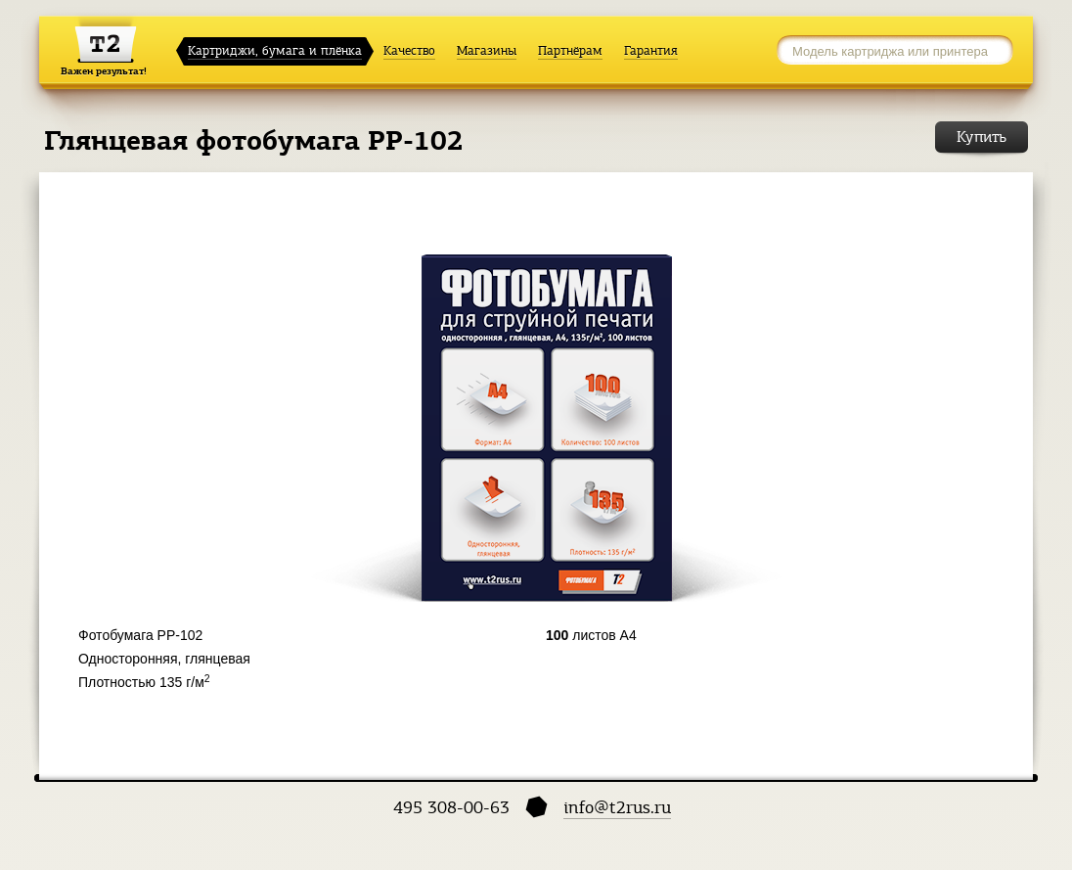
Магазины (486, 51)
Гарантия (651, 51)
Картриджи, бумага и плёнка (275, 51)
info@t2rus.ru (617, 807)
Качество (409, 51)
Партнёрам (570, 51)
